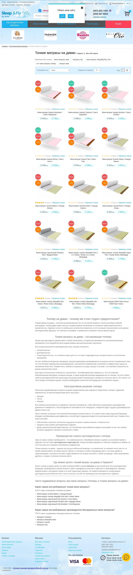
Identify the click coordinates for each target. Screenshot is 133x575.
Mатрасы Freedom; (44, 517)
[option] (18, 35)
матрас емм (64, 63)
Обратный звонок (75, 550)
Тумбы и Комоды (8, 556)
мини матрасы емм (61, 59)
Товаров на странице (85, 70)
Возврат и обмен (41, 561)
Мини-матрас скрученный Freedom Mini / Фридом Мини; (59, 502)
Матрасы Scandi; (43, 522)
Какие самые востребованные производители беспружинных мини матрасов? (75, 510)
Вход (70, 542)
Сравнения (72, 547)
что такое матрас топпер (46, 63)
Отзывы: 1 (48, 203)
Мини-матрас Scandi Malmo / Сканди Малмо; (54, 494)
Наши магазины (12, 2)
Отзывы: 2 (81, 249)
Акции (4, 553)
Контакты (27, 5)
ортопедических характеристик (66, 442)
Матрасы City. (42, 525)
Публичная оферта (42, 556)
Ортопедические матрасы (18, 46)
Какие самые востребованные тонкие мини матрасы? (62, 487)
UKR (62, 16)
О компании (39, 547)
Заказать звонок (99, 17)
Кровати (5, 550)
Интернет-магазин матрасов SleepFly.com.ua (30, 568)
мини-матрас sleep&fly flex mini (98, 59)
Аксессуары (6, 547)
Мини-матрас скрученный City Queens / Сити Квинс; (57, 499)
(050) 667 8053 (100, 14)
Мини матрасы (7, 545)
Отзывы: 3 (48, 298)
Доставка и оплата (8, 5)
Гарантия (19, 5)
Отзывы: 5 (81, 298)
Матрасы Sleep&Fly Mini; (46, 520)
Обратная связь (108, 552)
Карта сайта (39, 559)
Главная (5, 46)
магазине (90, 466)
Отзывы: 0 (48, 109)
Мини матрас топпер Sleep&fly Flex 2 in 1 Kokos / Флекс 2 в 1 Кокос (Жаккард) (83, 255)
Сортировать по (42, 70)
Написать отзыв (58, 109)
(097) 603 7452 (100, 11)
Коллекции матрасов (27, 2)
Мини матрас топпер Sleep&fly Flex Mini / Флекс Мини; (58, 496)
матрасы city (78, 59)
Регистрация (73, 545)
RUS (71, 16)
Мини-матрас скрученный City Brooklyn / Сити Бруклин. (58, 504)
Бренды (38, 545)
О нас (4, 2)
